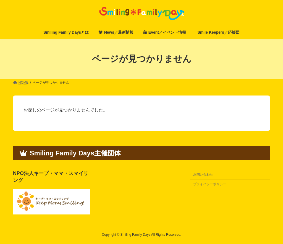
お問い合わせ (203, 174)
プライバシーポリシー (209, 184)
